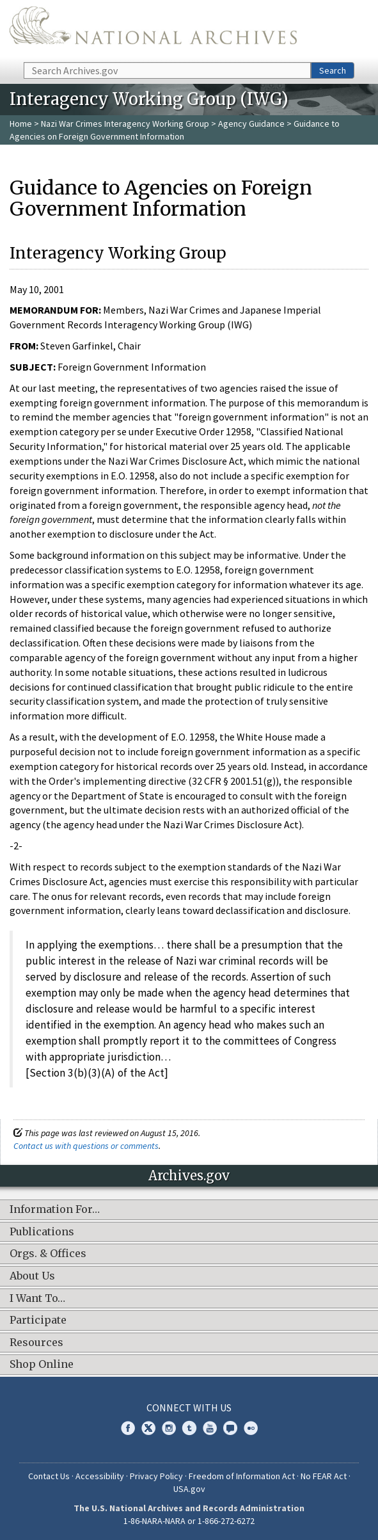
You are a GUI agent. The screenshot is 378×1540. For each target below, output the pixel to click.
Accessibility (99, 1476)
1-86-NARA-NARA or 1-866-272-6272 (189, 1521)
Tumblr (189, 1428)
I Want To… (37, 1298)
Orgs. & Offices (48, 1254)
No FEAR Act (324, 1476)
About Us (32, 1276)
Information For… (55, 1209)
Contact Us (49, 1476)
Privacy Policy (156, 1476)
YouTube (209, 1428)
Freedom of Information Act (242, 1476)
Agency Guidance (251, 123)
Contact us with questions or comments (86, 1145)
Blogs (230, 1428)
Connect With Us (189, 1407)
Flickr (250, 1428)
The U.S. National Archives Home (153, 30)
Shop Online (42, 1364)
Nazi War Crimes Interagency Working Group (125, 123)
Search (332, 70)
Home (21, 123)
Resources (36, 1343)
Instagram (169, 1428)
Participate (38, 1320)
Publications (42, 1232)
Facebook (128, 1428)
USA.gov (189, 1489)
